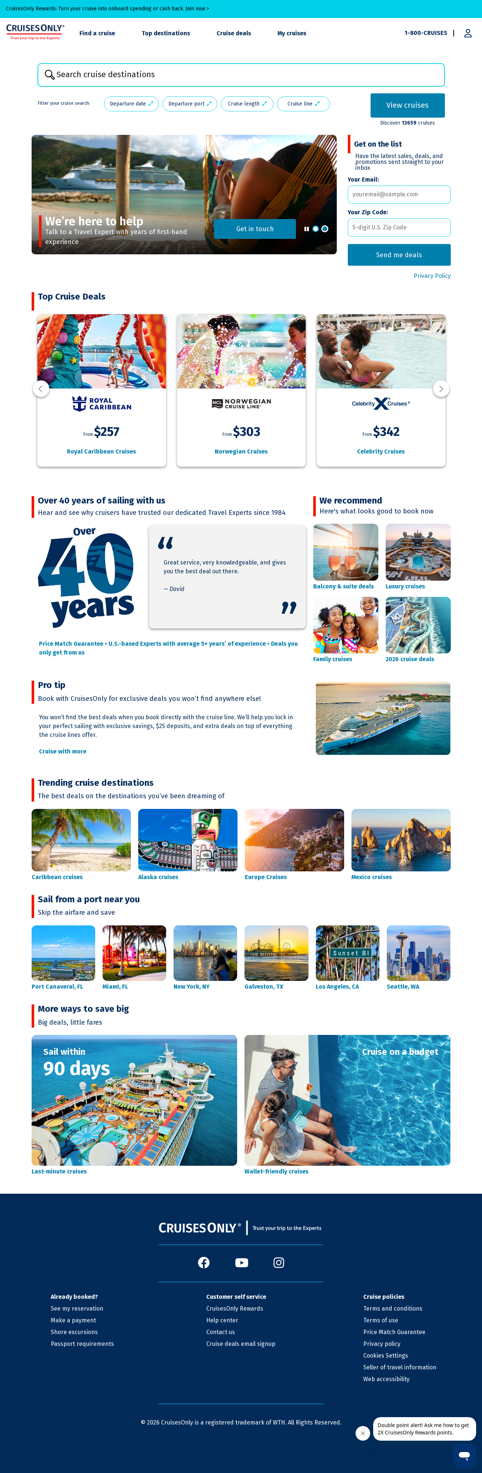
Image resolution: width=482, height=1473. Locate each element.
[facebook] (204, 1263)
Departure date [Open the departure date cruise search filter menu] (131, 104)
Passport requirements (82, 1343)
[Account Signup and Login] (468, 33)
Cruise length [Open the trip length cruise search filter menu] (247, 104)
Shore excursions (74, 1332)
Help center (222, 1320)
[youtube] (242, 1263)
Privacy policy (381, 1343)
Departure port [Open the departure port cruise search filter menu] (189, 104)
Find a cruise (97, 33)
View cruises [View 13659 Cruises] (407, 105)
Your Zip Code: (368, 212)
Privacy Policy (432, 275)
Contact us (220, 1332)
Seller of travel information (399, 1367)
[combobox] (241, 75)
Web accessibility (386, 1379)
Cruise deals (234, 33)
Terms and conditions (392, 1308)
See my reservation (77, 1308)
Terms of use (380, 1320)
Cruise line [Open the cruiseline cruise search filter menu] (303, 104)
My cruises (292, 33)
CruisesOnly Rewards (234, 1308)
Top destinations (166, 33)
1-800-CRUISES (425, 33)
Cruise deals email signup (240, 1343)
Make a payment (73, 1320)
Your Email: (363, 179)
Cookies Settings (385, 1355)
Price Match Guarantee (394, 1332)
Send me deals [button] (402, 255)
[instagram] (279, 1263)
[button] (315, 228)
